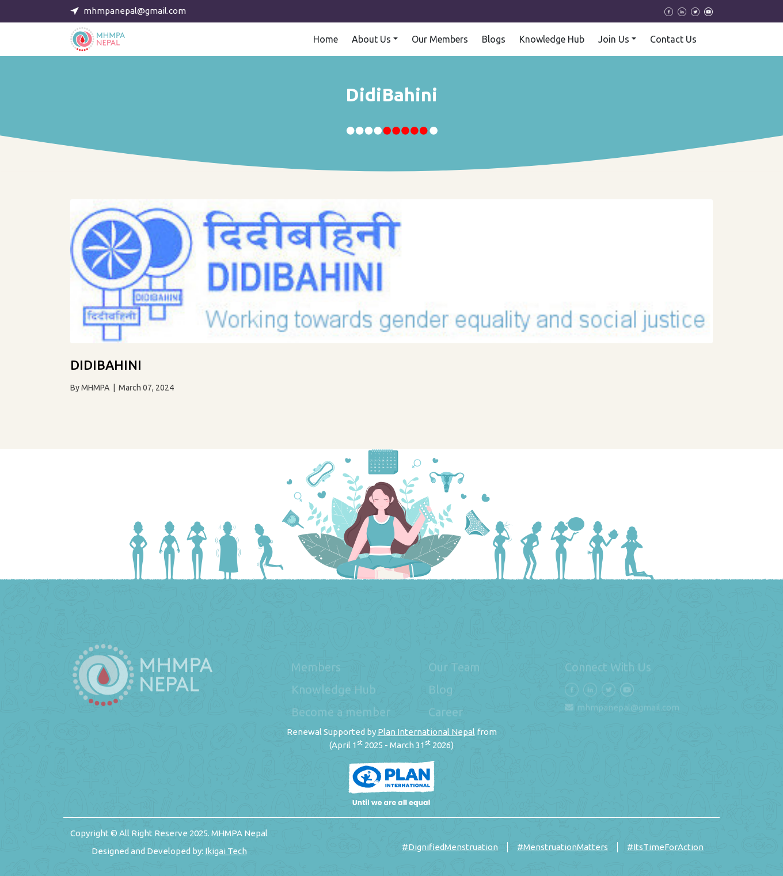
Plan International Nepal (426, 732)
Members (316, 667)
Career (445, 712)
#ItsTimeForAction (665, 847)
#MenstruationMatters (562, 847)
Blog (440, 689)
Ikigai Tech (226, 851)
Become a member (340, 712)
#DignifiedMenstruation (450, 847)
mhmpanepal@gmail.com (628, 707)
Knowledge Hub (333, 689)
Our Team (454, 667)
